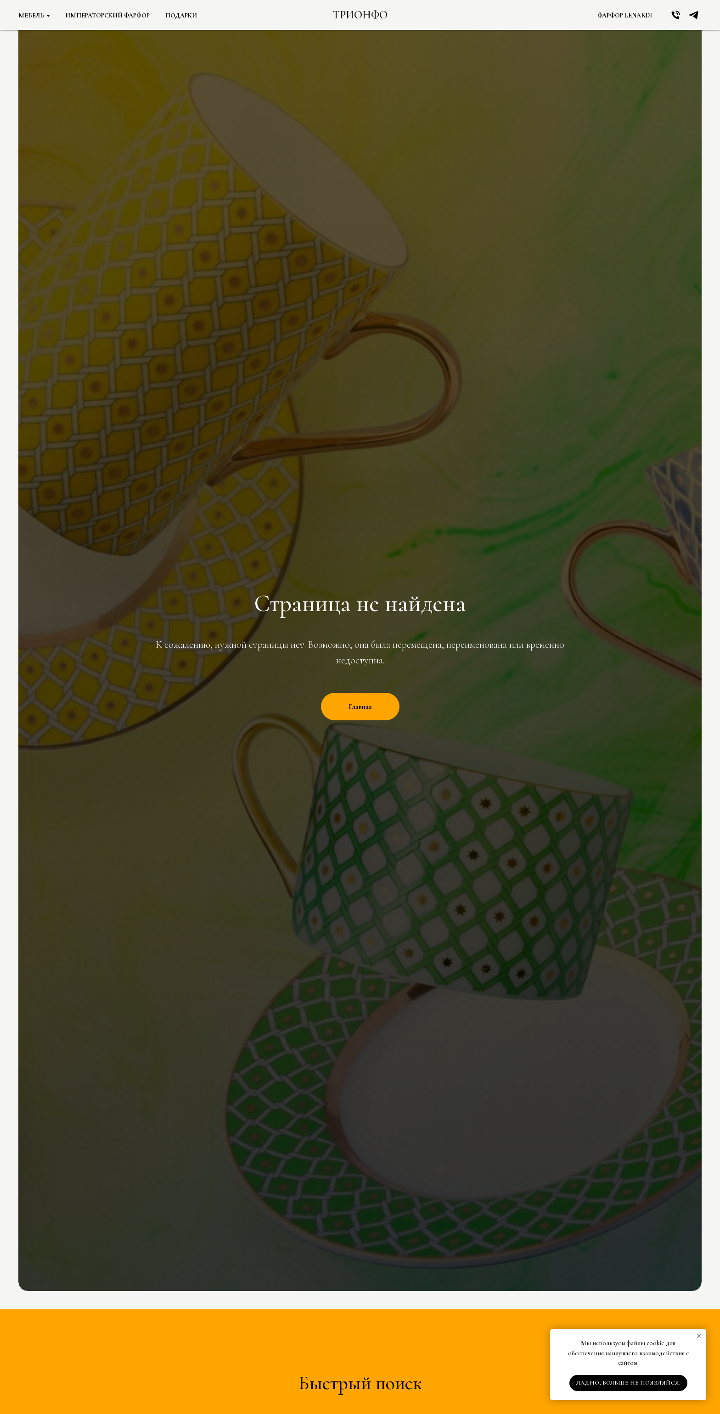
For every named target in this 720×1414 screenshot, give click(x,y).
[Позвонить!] (675, 15)
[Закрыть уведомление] (699, 1336)
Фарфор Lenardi (624, 15)
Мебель (31, 15)
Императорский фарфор (107, 15)
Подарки (181, 15)
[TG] (693, 15)
